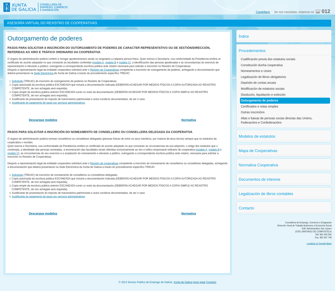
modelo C (124, 62)
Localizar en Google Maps (319, 243)
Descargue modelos (43, 120)
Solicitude (17, 81)
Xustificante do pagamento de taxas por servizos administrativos (48, 102)
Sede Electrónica (44, 73)
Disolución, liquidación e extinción (263, 94)
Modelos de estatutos (257, 136)
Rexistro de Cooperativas (104, 69)
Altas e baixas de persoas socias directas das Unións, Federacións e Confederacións (276, 120)
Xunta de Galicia (183, 282)
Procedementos (252, 51)
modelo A (98, 62)
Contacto (246, 208)
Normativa (188, 120)
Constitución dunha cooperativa (262, 65)
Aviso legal (199, 282)
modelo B (110, 62)
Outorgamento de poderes (259, 100)
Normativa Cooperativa (258, 165)
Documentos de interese (259, 179)
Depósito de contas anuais (258, 82)
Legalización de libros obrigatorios (263, 77)
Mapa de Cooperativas (258, 151)
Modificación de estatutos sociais (263, 88)
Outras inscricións (252, 112)
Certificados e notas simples (259, 106)
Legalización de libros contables (266, 194)
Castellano (263, 12)
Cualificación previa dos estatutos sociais (268, 59)
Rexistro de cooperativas (104, 163)
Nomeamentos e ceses (256, 71)
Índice (244, 36)
